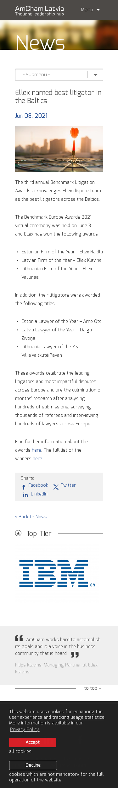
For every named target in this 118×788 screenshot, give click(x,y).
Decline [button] (33, 765)
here (36, 450)
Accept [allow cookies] (32, 742)
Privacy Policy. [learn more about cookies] (25, 730)
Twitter (64, 486)
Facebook (34, 486)
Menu (90, 10)
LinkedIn (34, 494)
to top (90, 688)
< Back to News (31, 517)
